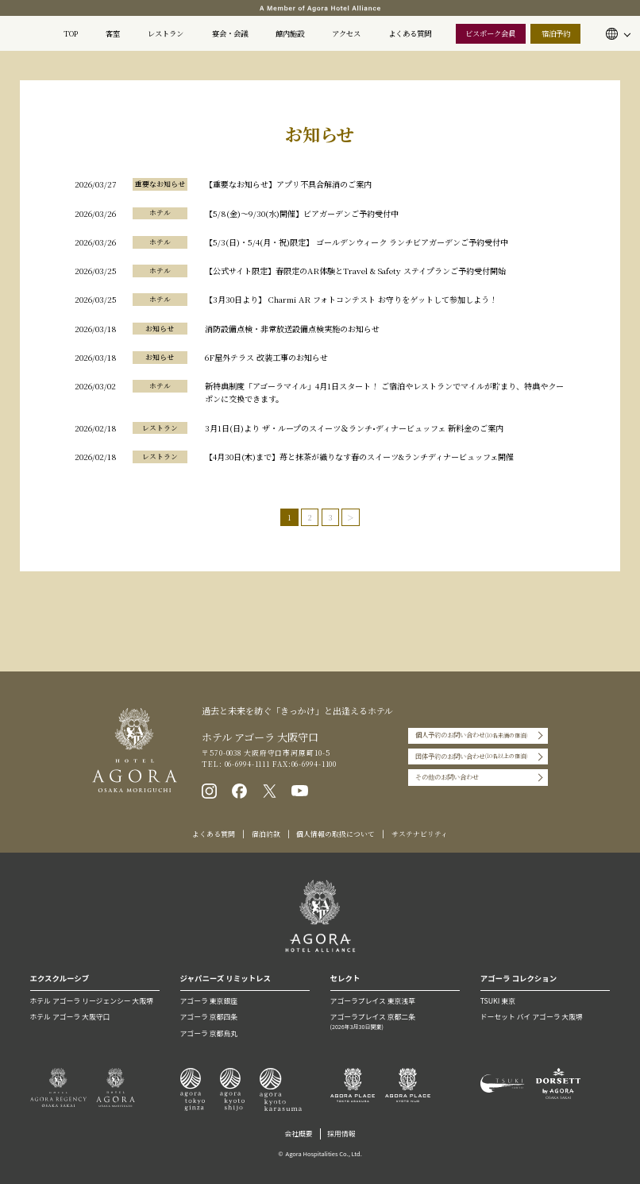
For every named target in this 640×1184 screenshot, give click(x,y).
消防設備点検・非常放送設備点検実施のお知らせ (292, 329)
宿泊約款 (266, 834)
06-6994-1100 (314, 764)
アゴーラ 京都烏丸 (208, 1033)
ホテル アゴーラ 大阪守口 (70, 1017)
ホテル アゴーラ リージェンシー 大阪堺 (92, 1001)
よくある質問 (409, 33)
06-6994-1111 (246, 764)
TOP (71, 33)
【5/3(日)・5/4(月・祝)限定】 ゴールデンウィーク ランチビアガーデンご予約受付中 (356, 242)
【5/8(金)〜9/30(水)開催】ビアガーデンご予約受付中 (302, 213)
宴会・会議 (230, 33)
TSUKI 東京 (497, 1001)
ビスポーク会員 (490, 33)
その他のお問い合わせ (447, 776)
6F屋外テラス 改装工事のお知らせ (266, 357)
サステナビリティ (419, 834)
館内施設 (290, 33)
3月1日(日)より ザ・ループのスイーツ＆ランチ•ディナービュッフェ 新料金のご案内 (354, 428)
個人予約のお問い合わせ (471, 735)
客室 (113, 33)
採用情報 (341, 1133)
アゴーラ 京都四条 (208, 1017)
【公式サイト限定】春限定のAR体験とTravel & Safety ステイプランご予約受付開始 (355, 271)
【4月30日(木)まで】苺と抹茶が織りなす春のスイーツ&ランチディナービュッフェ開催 (359, 456)
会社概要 (298, 1133)
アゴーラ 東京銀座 (208, 1001)
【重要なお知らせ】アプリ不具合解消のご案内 (288, 184)
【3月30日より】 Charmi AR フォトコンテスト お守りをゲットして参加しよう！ (351, 299)
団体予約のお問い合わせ (471, 756)
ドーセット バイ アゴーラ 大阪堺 (531, 1017)
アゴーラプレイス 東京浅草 (372, 1001)
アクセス (346, 33)
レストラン (165, 33)
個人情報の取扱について (335, 834)
